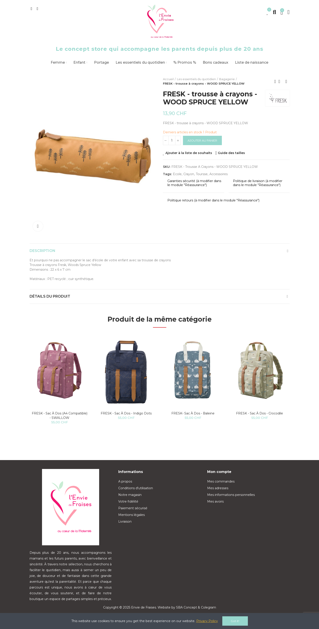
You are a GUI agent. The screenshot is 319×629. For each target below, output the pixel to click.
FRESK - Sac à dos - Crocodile (259, 413)
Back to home (281, 81)
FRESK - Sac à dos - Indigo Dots (126, 413)
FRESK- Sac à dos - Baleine (193, 413)
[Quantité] (172, 140)
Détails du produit (50, 296)
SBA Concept (186, 607)
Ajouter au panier (202, 140)
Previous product (275, 81)
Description (42, 251)
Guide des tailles (231, 153)
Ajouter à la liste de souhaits (188, 153)
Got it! (235, 621)
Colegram (208, 607)
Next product (286, 81)
